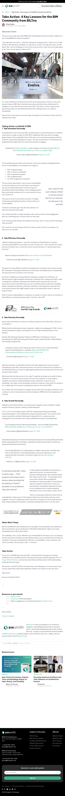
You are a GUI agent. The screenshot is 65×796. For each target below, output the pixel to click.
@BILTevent (23, 465)
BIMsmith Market (12, 598)
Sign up (32, 778)
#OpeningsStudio (11, 390)
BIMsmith (29, 663)
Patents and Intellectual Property (35, 786)
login (9, 681)
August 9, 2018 (30, 500)
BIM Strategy (34, 736)
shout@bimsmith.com (9, 747)
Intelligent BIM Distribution (38, 741)
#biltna (30, 465)
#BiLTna (57, 186)
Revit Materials (57, 743)
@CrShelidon (49, 493)
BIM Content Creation (36, 738)
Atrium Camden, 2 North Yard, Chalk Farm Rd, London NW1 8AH (12, 753)
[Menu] (3, 6)
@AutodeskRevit (22, 186)
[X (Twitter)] (4, 789)
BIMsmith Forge (21, 674)
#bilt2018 (20, 188)
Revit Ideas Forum (46, 639)
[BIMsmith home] (9, 733)
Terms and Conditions (18, 786)
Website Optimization (37, 743)
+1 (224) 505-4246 (8, 745)
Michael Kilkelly (7, 450)
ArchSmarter (15, 637)
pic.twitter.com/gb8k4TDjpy (42, 188)
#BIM (20, 390)
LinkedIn (11, 654)
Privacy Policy (6, 786)
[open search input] (34, 6)
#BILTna (28, 293)
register (15, 681)
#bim (30, 188)
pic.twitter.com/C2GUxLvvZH (32, 390)
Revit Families (57, 741)
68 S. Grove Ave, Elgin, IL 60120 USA (12, 740)
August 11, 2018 (33, 298)
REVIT (7, 12)
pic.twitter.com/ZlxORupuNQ (41, 293)
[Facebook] (2, 789)
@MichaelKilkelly (11, 465)
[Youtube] (7, 789)
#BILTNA (46, 388)
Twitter (4, 654)
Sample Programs (35, 748)
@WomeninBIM (37, 388)
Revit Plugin (56, 746)
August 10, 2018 (44, 193)
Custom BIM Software (37, 746)
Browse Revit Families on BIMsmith (50, 6)
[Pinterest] (12, 789)
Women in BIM (15, 634)
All (3, 12)
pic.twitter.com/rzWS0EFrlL (43, 465)
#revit (26, 188)
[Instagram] (15, 789)
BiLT (3, 140)
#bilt (14, 188)
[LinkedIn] (10, 789)
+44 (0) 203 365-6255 (9, 758)
